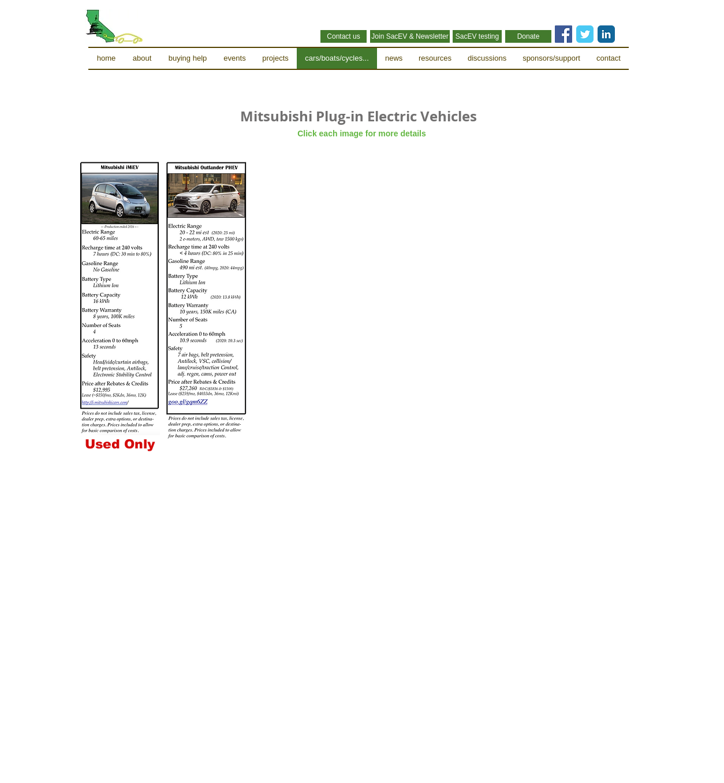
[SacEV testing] (477, 36)
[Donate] (528, 36)
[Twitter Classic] (585, 34)
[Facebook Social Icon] (563, 34)
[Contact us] (343, 36)
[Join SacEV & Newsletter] (410, 36)
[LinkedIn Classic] (606, 34)
